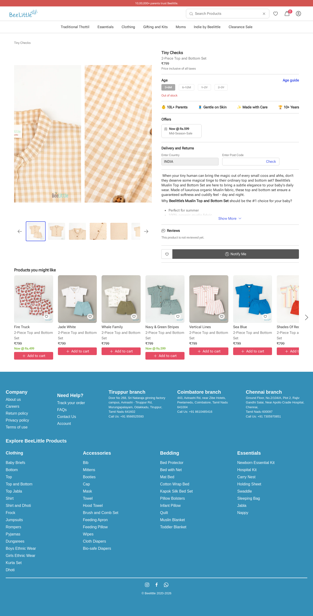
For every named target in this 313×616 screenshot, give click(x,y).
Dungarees (15, 541)
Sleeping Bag (248, 498)
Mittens (89, 470)
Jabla (241, 506)
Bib (85, 463)
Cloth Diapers (94, 541)
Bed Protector (172, 463)
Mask (87, 491)
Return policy (17, 413)
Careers (12, 406)
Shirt (10, 498)
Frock (10, 513)
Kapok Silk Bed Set (176, 491)
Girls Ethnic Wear (20, 556)
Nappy (242, 513)
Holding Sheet (249, 484)
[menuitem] (23, 13)
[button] (307, 317)
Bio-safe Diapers (97, 548)
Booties (89, 477)
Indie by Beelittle (207, 27)
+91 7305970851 (269, 416)
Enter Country (170, 155)
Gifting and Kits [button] (155, 27)
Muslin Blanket (172, 520)
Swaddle (244, 491)
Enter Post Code (233, 155)
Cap (86, 484)
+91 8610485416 (200, 411)
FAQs (62, 410)
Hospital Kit (247, 470)
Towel (88, 498)
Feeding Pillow (95, 527)
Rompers (13, 527)
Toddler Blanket (173, 527)
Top (9, 477)
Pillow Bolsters (172, 498)
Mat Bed (167, 477)
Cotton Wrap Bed (174, 484)
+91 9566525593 (132, 416)
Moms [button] (181, 27)
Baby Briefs (15, 463)
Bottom (12, 470)
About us (13, 399)
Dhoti (10, 570)
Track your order (71, 403)
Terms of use (17, 427)
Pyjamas (13, 534)
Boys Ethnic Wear (21, 548)
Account (64, 424)
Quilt (164, 513)
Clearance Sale (240, 27)
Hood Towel (93, 506)
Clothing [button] (128, 27)
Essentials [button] (105, 27)
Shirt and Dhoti (18, 506)
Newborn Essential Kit (256, 463)
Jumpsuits (14, 520)
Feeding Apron (95, 520)
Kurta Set (14, 563)
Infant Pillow (170, 506)
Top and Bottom (19, 484)
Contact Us (66, 417)
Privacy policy (17, 420)
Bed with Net (171, 470)
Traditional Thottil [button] (75, 27)
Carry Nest (246, 477)
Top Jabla (14, 491)
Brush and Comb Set (100, 513)
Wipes (88, 534)
